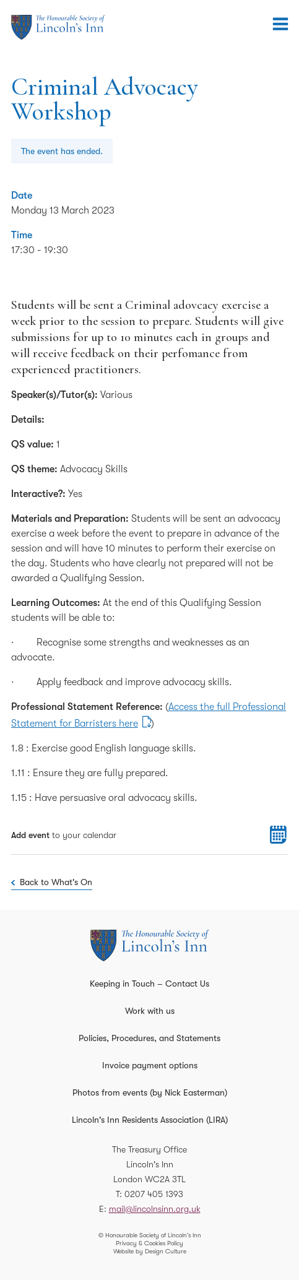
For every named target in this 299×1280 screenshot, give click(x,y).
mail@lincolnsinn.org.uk (155, 1209)
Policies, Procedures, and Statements (149, 1038)
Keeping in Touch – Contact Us (149, 983)
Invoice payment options (149, 1065)
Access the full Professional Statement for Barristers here (148, 715)
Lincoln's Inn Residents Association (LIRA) (150, 1120)
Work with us (150, 1011)
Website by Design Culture (149, 1251)
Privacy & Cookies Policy (149, 1243)
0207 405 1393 (153, 1194)
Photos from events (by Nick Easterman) (149, 1092)
